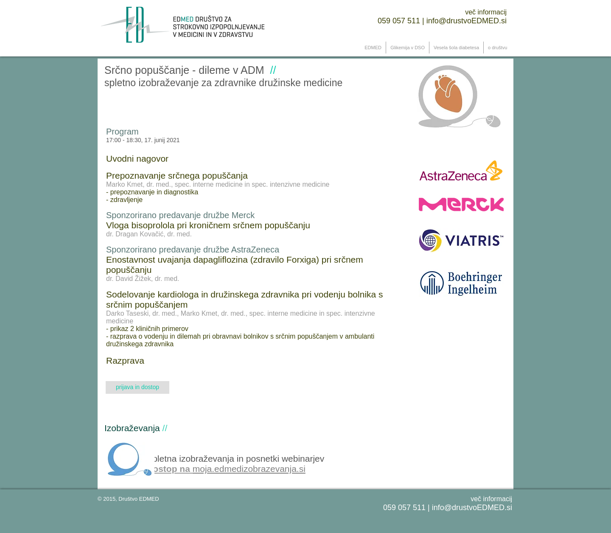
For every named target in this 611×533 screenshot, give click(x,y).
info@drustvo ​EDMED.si (466, 21)
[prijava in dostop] (137, 387)
